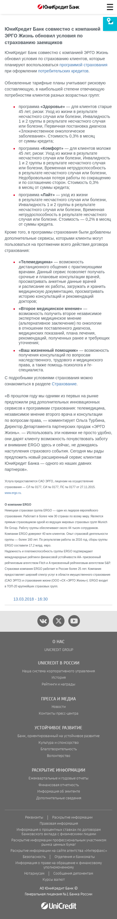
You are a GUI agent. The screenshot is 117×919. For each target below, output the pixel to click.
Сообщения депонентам (73, 873)
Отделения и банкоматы (75, 857)
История (59, 678)
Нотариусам (34, 873)
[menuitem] (110, 24)
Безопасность (34, 857)
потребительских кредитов (63, 71)
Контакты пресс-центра (58, 713)
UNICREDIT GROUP (58, 650)
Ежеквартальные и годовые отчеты (58, 778)
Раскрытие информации (72, 817)
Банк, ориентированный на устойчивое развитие (58, 736)
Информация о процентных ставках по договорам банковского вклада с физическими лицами (59, 832)
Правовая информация (59, 823)
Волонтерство (58, 756)
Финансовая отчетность (59, 785)
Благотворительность (59, 749)
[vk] (43, 621)
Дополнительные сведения (58, 798)
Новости (59, 707)
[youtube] (74, 621)
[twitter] (58, 621)
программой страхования (83, 64)
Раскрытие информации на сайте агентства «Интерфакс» (59, 851)
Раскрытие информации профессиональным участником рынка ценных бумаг (58, 842)
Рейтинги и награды (58, 684)
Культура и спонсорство (59, 743)
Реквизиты (34, 817)
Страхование (64, 384)
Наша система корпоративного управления (58, 671)
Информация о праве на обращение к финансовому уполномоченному (58, 865)
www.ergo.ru (13, 493)
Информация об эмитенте (58, 791)
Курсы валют (54, 880)
